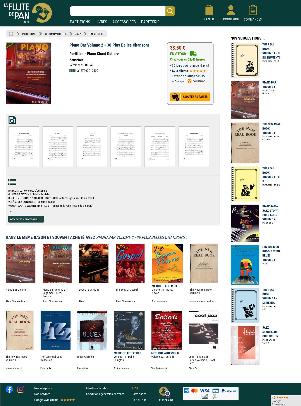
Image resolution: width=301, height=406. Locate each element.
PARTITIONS (80, 21)
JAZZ (78, 34)
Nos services (42, 394)
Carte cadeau (140, 394)
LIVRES (101, 21)
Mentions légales (97, 388)
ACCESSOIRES (124, 21)
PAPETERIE (150, 21)
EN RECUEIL (96, 34)
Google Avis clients (54, 399)
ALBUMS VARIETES (55, 34)
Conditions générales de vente (108, 394)
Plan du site (139, 399)
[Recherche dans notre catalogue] (122, 11)
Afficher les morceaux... (25, 219)
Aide (135, 388)
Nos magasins (43, 388)
